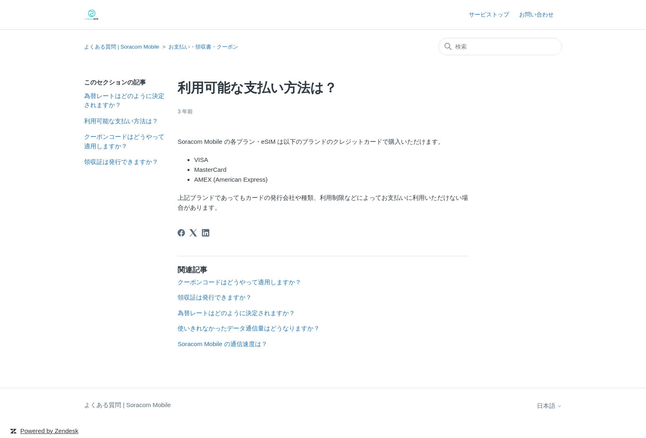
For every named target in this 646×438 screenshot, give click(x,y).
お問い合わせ (536, 14)
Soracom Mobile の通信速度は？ (222, 343)
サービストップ (489, 14)
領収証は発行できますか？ (121, 161)
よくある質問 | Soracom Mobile (121, 47)
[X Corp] (193, 233)
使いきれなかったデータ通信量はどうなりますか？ (249, 328)
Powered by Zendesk (49, 430)
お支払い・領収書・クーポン (203, 47)
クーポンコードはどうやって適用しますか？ (124, 141)
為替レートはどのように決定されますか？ (124, 100)
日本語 (549, 405)
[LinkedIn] (205, 233)
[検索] (500, 46)
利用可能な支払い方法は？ (121, 120)
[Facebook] (181, 233)
